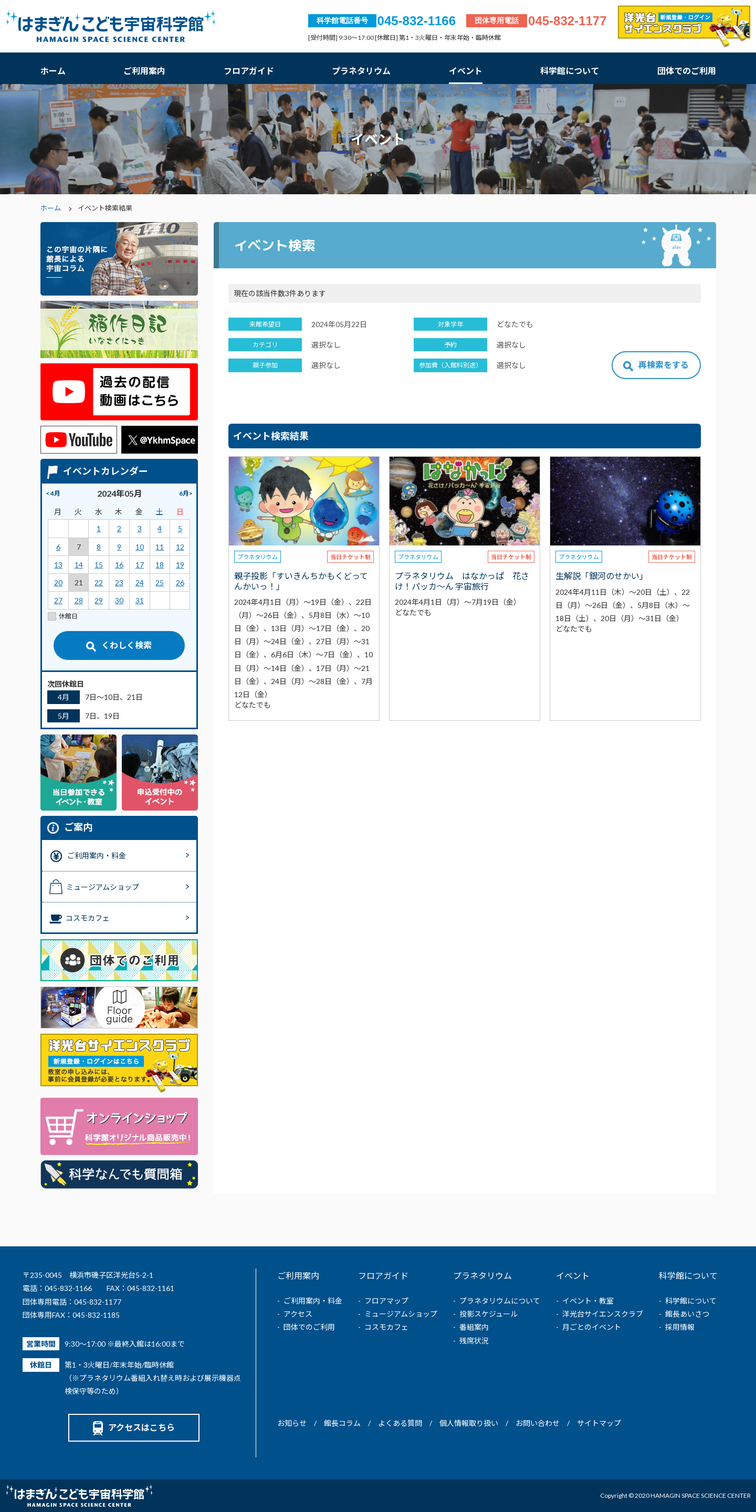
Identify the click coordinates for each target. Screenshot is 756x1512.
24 (139, 582)
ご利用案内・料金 (313, 1300)
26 (180, 582)
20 (58, 582)
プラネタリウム (361, 71)
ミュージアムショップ (400, 1313)
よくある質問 (400, 1423)
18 (159, 564)
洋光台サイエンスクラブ (602, 1313)
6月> (186, 493)
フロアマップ (386, 1300)
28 (79, 600)
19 (180, 564)
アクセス (298, 1313)
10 (139, 546)
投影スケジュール (488, 1313)
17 (139, 564)
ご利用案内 (144, 71)
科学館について (569, 71)
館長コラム (342, 1423)
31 (139, 600)
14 (79, 564)
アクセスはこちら (134, 1427)
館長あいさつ (687, 1313)
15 (98, 564)
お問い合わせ (538, 1423)
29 (98, 600)
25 (159, 582)
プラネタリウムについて (499, 1300)
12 (180, 546)
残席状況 (474, 1340)
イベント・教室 (588, 1300)
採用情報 (680, 1326)
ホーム (53, 71)
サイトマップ (599, 1423)
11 (159, 546)
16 (119, 564)
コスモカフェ (386, 1326)
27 (58, 600)
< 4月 (53, 493)
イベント (465, 71)
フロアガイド (249, 71)
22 (98, 582)
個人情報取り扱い (468, 1423)
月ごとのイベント (591, 1326)
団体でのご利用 (686, 71)
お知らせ (292, 1423)
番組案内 (474, 1326)
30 (119, 600)
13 (58, 564)
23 (119, 582)
